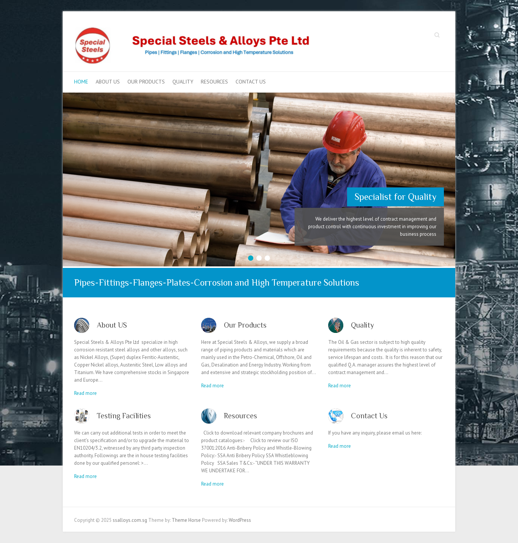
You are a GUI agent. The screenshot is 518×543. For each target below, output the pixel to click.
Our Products (146, 81)
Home (81, 81)
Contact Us (251, 81)
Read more (85, 393)
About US (108, 81)
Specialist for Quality (395, 197)
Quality (182, 81)
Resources (214, 81)
